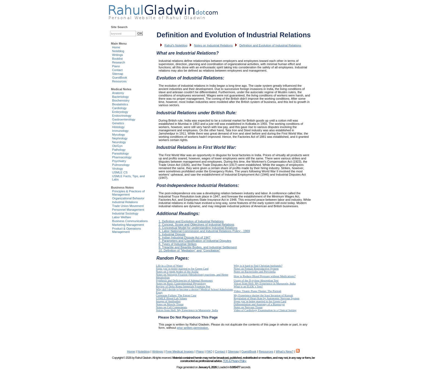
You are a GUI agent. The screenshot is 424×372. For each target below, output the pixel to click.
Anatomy (118, 93)
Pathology (119, 149)
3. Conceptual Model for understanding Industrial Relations (198, 227)
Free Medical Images (179, 351)
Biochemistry (121, 100)
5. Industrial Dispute (172, 234)
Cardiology (119, 108)
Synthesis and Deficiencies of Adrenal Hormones (184, 280)
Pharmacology (122, 157)
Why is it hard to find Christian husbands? (258, 265)
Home (116, 47)
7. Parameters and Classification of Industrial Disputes (195, 240)
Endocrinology (121, 115)
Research (118, 62)
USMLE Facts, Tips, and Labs (128, 178)
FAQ (209, 351)
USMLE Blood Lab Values (171, 298)
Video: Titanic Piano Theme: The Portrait (257, 291)
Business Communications (130, 221)
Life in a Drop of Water (169, 265)
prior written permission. (193, 327)
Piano (116, 66)
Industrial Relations (125, 202)
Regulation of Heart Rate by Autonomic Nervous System (266, 298)
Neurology (119, 142)
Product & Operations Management (126, 230)
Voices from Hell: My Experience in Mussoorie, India (265, 283)
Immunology (120, 130)
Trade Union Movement (128, 205)
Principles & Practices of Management (128, 193)
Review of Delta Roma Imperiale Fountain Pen (183, 286)
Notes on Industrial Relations (213, 45)
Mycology (118, 134)
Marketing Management (128, 224)
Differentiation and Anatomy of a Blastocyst (259, 304)
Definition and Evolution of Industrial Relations (270, 45)
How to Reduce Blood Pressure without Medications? (265, 276)
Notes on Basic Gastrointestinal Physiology (181, 283)
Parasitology (120, 153)
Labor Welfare (121, 217)
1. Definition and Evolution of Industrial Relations (191, 221)
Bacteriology (120, 96)
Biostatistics (120, 104)
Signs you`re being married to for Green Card (182, 268)
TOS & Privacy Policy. (234, 361)
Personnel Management (128, 209)
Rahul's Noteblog (175, 45)
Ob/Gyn (117, 146)
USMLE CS (120, 172)
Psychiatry (119, 161)
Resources (119, 81)
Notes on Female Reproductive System (256, 268)
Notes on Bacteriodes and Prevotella (255, 271)
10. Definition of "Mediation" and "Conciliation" (189, 250)
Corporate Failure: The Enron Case (176, 295)
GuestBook (119, 77)
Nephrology (120, 138)
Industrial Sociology (125, 213)
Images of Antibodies (168, 301)
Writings (117, 54)
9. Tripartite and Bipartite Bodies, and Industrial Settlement (198, 247)
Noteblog (118, 51)
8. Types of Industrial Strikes (178, 244)
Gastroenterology (123, 119)
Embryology (120, 111)
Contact (117, 70)
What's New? (285, 351)
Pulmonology (121, 164)
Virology (117, 168)
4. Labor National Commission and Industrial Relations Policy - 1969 (204, 231)
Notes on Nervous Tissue (248, 307)
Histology (118, 127)
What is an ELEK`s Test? (248, 286)
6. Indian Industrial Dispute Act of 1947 (185, 237)
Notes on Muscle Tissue (170, 304)
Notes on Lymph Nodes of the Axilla (177, 271)
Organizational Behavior (128, 198)
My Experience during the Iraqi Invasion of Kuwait (263, 295)
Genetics (118, 123)
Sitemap (117, 73)
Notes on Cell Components (171, 307)
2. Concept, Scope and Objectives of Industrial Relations (196, 224)
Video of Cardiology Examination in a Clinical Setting (265, 310)
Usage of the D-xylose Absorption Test (256, 280)
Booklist (117, 58)
